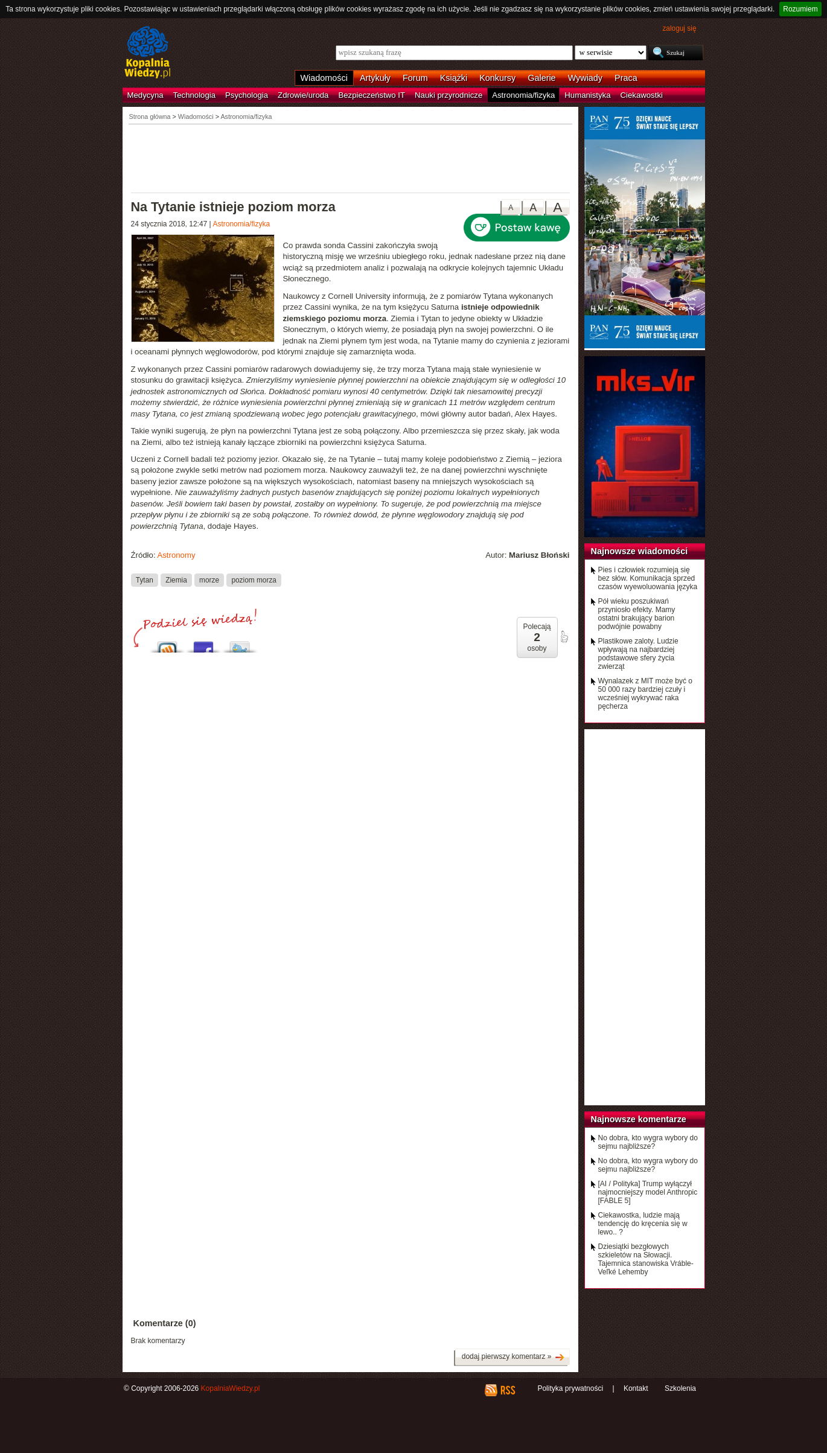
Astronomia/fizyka (523, 95)
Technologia (194, 95)
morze (209, 580)
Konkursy (497, 78)
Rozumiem (800, 9)
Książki (454, 78)
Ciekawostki (642, 95)
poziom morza (253, 580)
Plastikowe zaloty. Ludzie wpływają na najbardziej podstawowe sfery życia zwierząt (638, 654)
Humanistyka (587, 95)
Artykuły (375, 78)
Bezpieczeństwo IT (371, 95)
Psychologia (246, 95)
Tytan (144, 580)
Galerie (541, 78)
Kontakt (636, 1388)
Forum (415, 78)
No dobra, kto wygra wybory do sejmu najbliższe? (648, 1142)
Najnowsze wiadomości (639, 551)
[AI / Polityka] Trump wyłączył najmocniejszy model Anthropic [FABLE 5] (648, 1192)
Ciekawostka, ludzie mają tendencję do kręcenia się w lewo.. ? (643, 1223)
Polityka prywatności (570, 1388)
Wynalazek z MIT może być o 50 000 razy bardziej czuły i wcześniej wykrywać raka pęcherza (645, 694)
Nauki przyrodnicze (448, 95)
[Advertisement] (350, 157)
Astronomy (176, 555)
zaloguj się (679, 28)
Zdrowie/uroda (303, 95)
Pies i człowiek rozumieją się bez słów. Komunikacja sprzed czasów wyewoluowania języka (648, 578)
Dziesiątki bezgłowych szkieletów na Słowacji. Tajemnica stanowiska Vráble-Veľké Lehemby (646, 1259)
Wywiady (585, 78)
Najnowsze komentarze (638, 1119)
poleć (563, 637)
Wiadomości (324, 78)
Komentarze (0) (164, 1323)
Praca (626, 78)
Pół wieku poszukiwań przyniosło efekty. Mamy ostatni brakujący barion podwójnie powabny (636, 614)
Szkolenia (680, 1388)
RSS (507, 1390)
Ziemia (176, 580)
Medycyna (145, 95)
